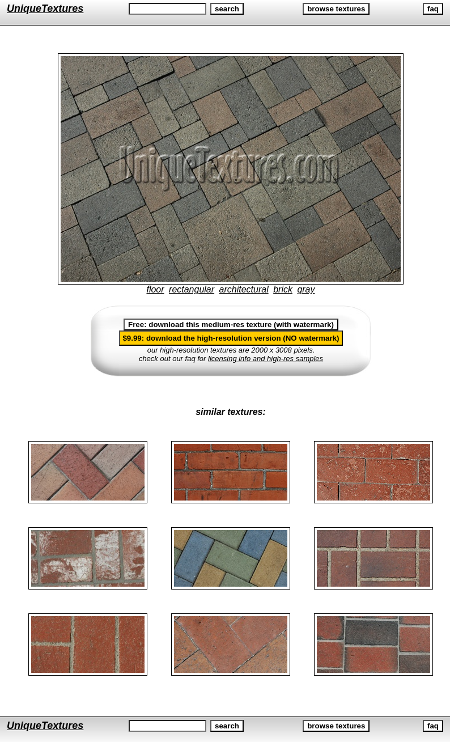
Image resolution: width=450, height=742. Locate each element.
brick (282, 289)
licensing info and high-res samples (265, 358)
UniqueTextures (45, 8)
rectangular (191, 289)
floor (155, 289)
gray (306, 289)
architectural (244, 289)
